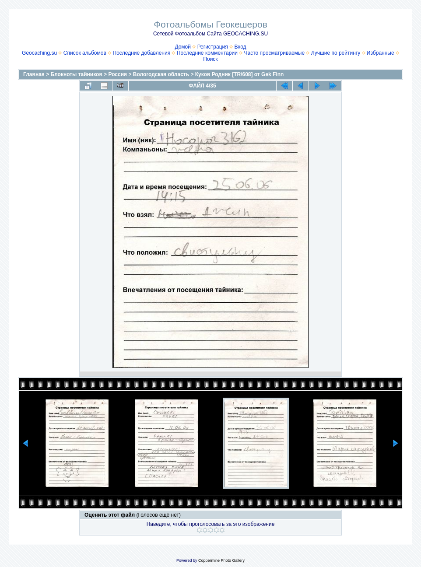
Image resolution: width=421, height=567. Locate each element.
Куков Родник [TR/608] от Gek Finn (239, 74)
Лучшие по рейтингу (335, 53)
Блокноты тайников (76, 74)
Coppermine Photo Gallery (221, 560)
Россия (117, 74)
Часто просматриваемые (274, 53)
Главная (34, 74)
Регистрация (212, 47)
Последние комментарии (207, 53)
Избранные (380, 53)
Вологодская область (161, 74)
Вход (240, 47)
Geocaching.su (39, 53)
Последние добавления (142, 53)
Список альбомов (84, 53)
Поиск (210, 59)
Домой (183, 47)
